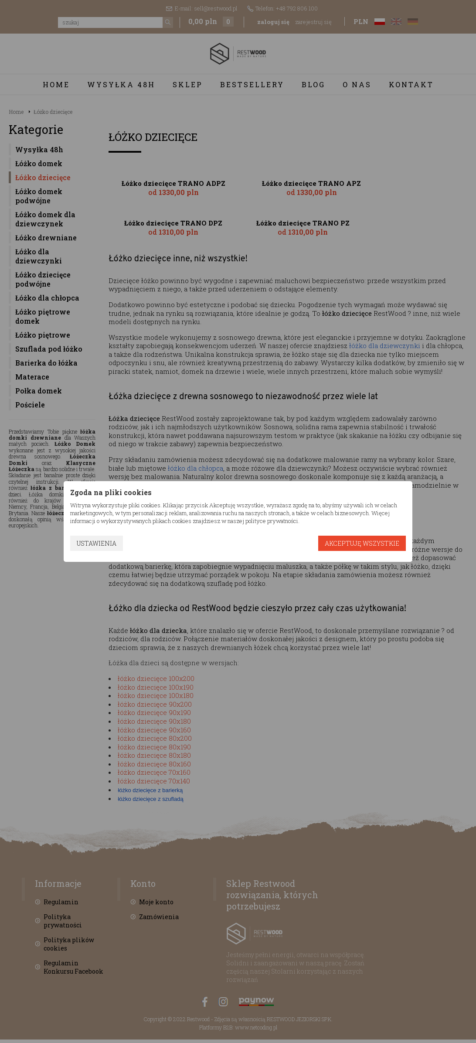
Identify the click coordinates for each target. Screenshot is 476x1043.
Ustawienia (96, 543)
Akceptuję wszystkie (362, 543)
